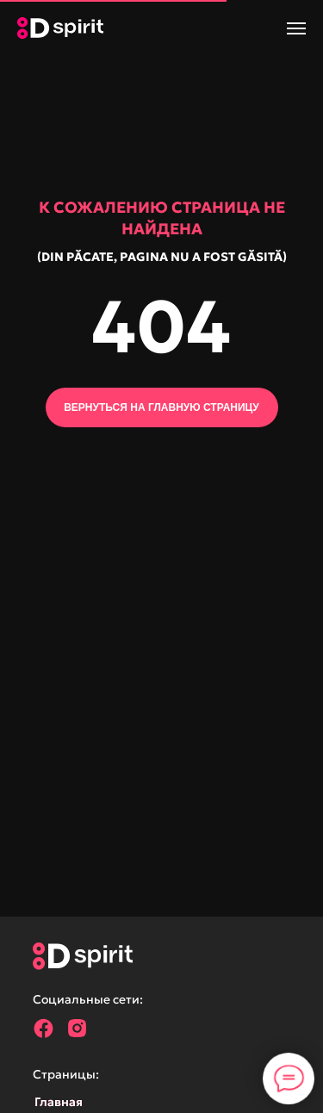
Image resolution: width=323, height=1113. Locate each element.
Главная (58, 1102)
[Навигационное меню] (296, 28)
